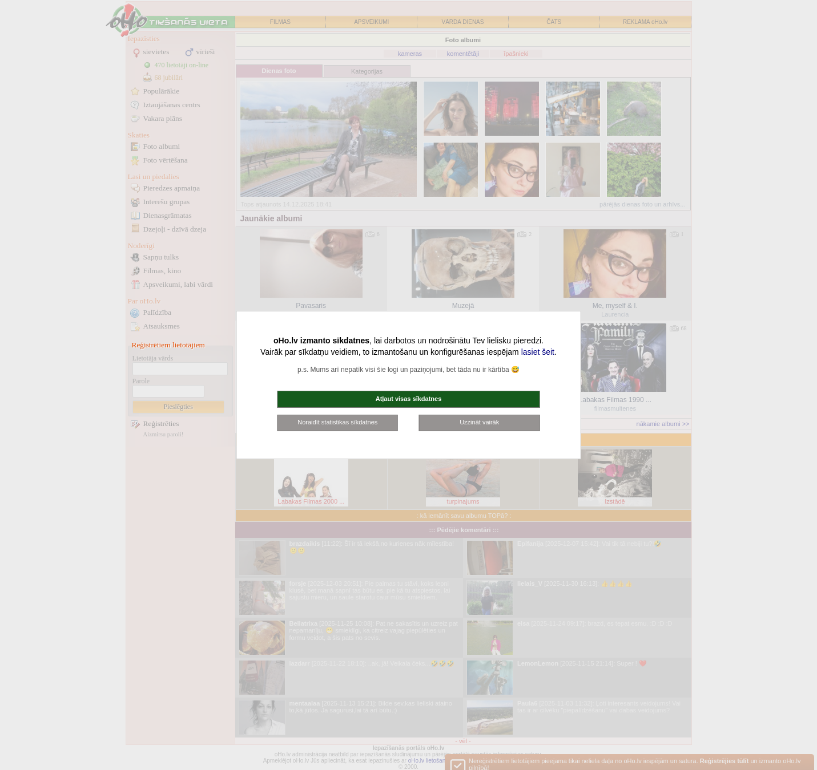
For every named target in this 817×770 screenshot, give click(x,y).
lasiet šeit (537, 351)
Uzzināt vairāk (479, 422)
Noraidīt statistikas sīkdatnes (337, 422)
